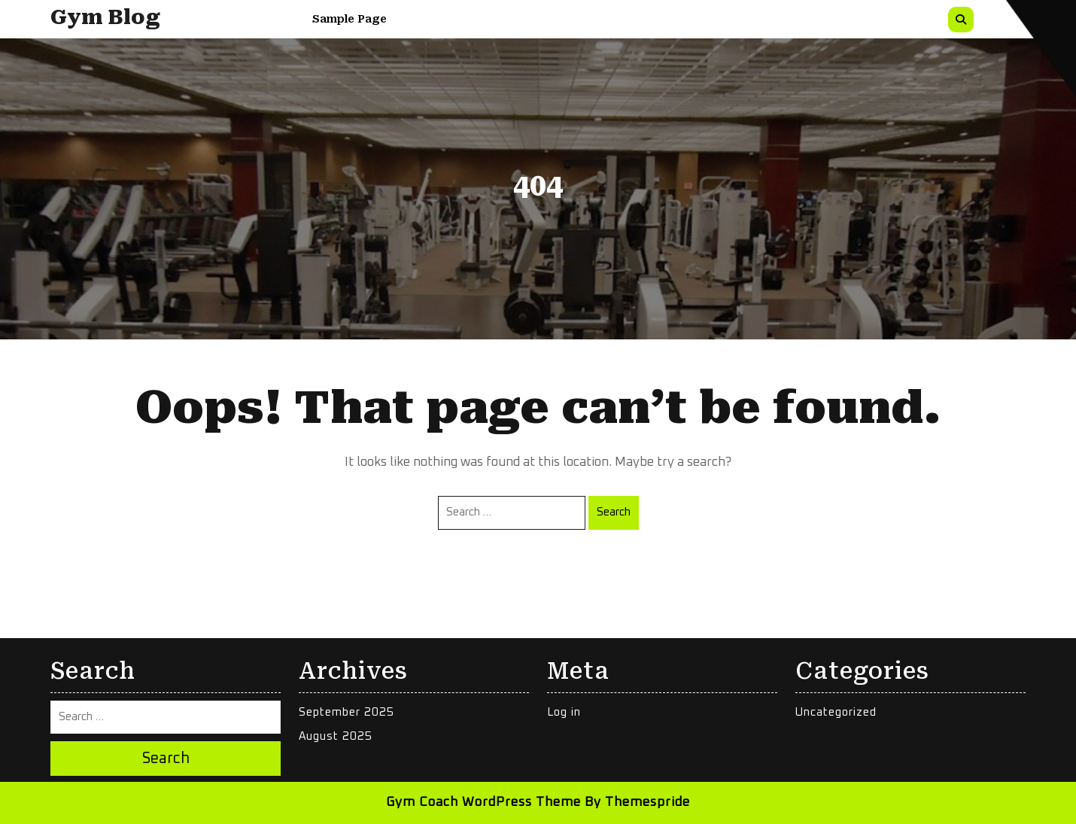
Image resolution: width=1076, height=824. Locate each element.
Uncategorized (836, 712)
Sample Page (349, 19)
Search (614, 512)
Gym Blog (105, 17)
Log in (564, 712)
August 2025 (335, 736)
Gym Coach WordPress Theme (483, 802)
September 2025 (346, 712)
